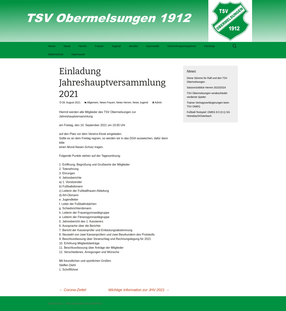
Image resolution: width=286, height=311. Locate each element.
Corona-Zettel (72, 290)
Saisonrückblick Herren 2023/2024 (206, 87)
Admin (158, 102)
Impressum (78, 54)
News (66, 46)
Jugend (116, 46)
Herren (82, 46)
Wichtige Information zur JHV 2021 (138, 290)
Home (51, 46)
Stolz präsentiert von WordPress (84, 303)
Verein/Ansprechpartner (181, 46)
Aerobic (133, 46)
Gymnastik (152, 46)
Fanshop (209, 46)
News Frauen (107, 102)
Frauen (99, 46)
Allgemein (92, 102)
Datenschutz (55, 54)
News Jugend (140, 102)
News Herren (123, 102)
